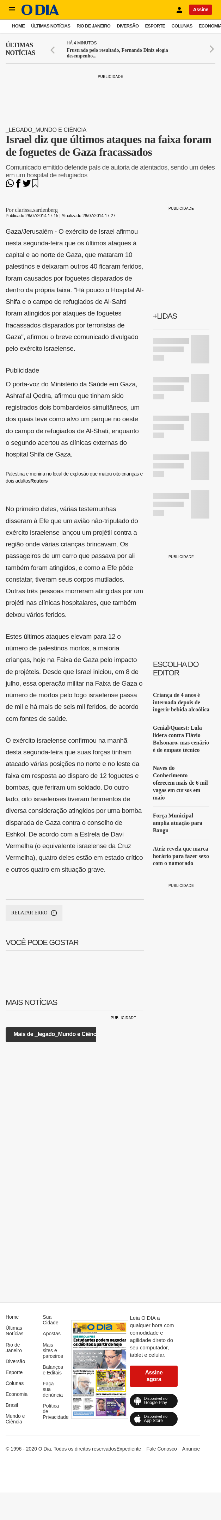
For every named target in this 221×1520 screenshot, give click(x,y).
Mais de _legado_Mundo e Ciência (56, 1034)
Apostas (52, 1333)
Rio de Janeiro (93, 26)
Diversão (128, 26)
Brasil (12, 1405)
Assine (200, 9)
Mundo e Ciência (15, 1418)
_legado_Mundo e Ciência (46, 130)
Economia (16, 1394)
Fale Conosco (161, 1449)
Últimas (20, 49)
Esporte (155, 26)
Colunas (182, 26)
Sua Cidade (50, 1319)
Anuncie (191, 1449)
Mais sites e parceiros (53, 1350)
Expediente (128, 1449)
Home (18, 26)
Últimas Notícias (50, 26)
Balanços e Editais (53, 1369)
